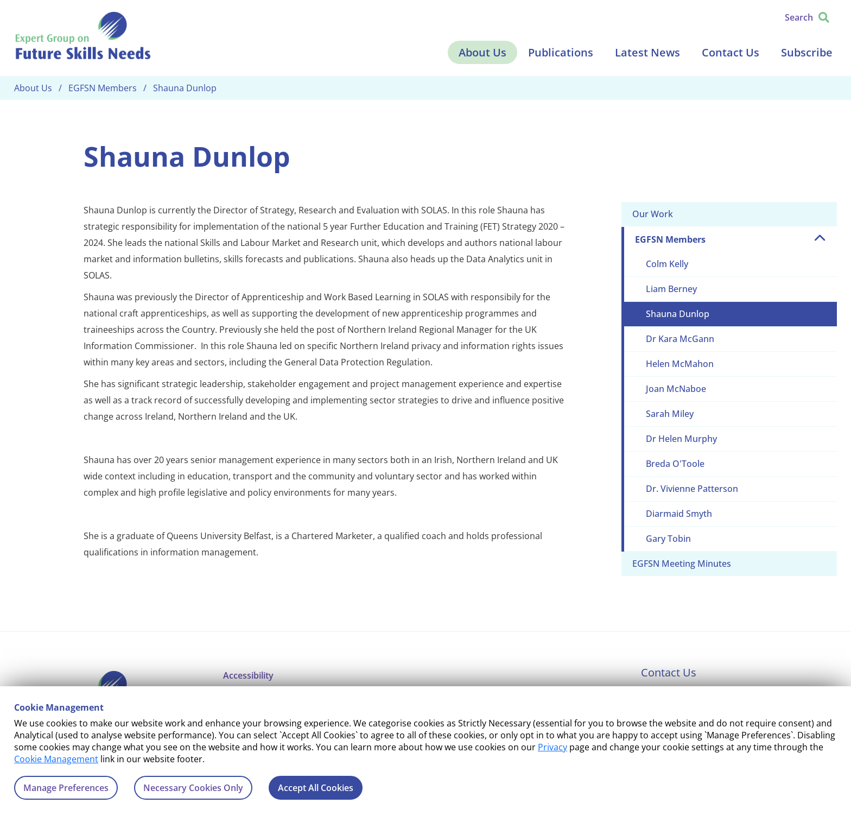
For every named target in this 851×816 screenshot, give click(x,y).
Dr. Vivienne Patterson (692, 489)
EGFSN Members (670, 239)
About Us (482, 52)
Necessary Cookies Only (193, 788)
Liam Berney (671, 289)
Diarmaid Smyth (679, 514)
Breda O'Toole (675, 464)
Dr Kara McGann (680, 339)
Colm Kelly (667, 264)
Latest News (647, 52)
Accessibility (248, 675)
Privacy (552, 747)
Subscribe (807, 52)
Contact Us (730, 52)
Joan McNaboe (676, 389)
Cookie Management (56, 759)
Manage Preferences (66, 788)
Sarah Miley (670, 414)
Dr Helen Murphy (681, 439)
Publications (560, 52)
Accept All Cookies (315, 788)
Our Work (652, 214)
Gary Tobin (668, 539)
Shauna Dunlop (677, 314)
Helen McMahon (680, 364)
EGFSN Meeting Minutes (681, 564)
